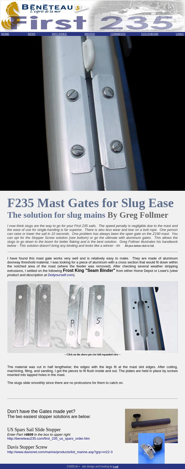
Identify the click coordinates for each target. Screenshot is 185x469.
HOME (5, 33)
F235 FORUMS (149, 33)
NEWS (31, 33)
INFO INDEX (59, 33)
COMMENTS (118, 33)
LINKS (180, 33)
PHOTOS (90, 33)
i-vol (115, 466)
